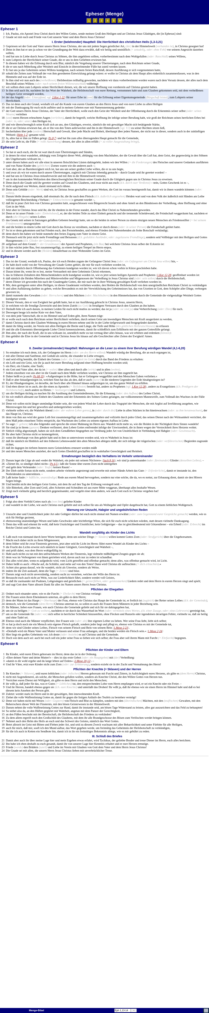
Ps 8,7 (52, 138)
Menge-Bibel (36, 1010)
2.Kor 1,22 (58, 97)
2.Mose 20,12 (82, 661)
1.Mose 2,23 (121, 627)
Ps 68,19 (38, 376)
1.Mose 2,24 (155, 631)
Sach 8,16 (109, 460)
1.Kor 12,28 (164, 275)
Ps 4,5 (53, 463)
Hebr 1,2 (22, 134)
